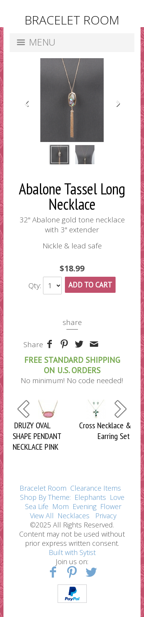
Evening (84, 506)
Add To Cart (90, 284)
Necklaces (73, 515)
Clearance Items (95, 488)
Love (117, 497)
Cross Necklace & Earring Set (105, 430)
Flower (110, 506)
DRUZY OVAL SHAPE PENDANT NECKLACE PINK (37, 436)
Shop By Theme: (46, 497)
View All (42, 515)
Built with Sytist (72, 552)
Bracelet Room (43, 488)
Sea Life (36, 506)
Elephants (90, 497)
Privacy (105, 515)
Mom (60, 506)
